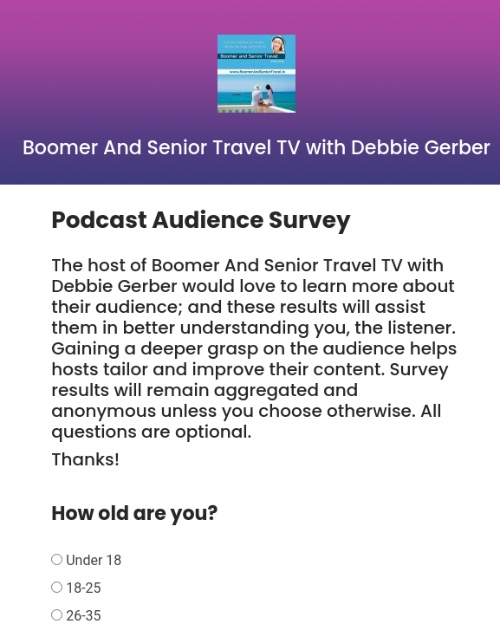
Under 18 (93, 560)
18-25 (83, 588)
